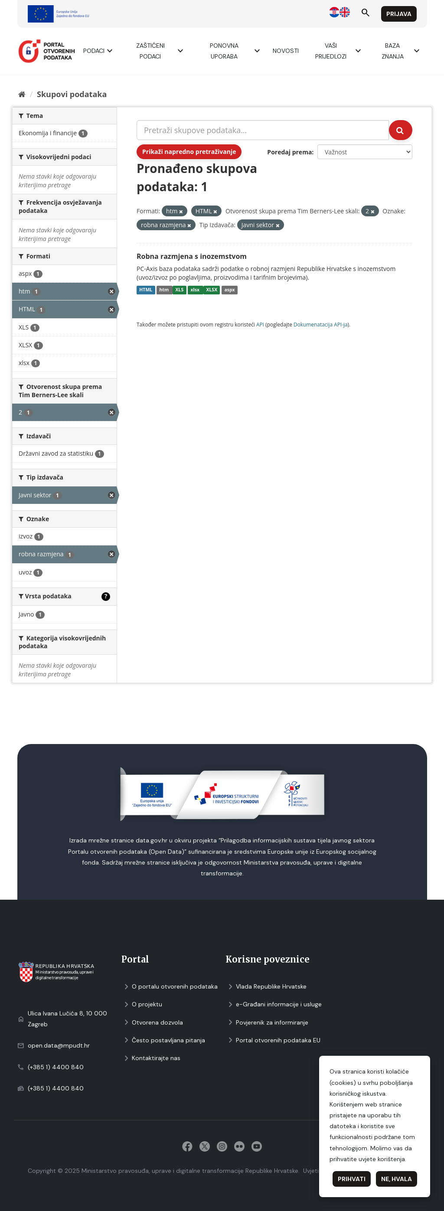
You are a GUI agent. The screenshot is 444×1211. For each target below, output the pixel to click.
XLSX (211, 290)
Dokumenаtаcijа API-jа (321, 324)
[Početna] (22, 94)
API (260, 324)
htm (164, 290)
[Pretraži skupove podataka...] (263, 130)
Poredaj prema (289, 152)
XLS (180, 290)
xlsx (196, 290)
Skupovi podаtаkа (72, 94)
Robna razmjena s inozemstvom (192, 256)
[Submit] (400, 130)
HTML (145, 290)
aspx (229, 290)
